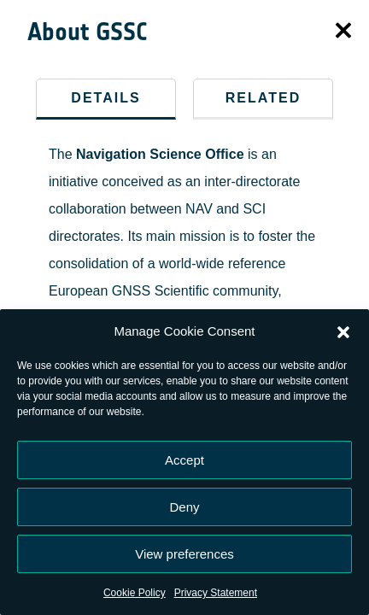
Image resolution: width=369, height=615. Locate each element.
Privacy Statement (215, 593)
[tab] (106, 99)
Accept (184, 460)
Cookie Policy (134, 593)
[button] (343, 331)
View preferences (184, 554)
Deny (184, 507)
